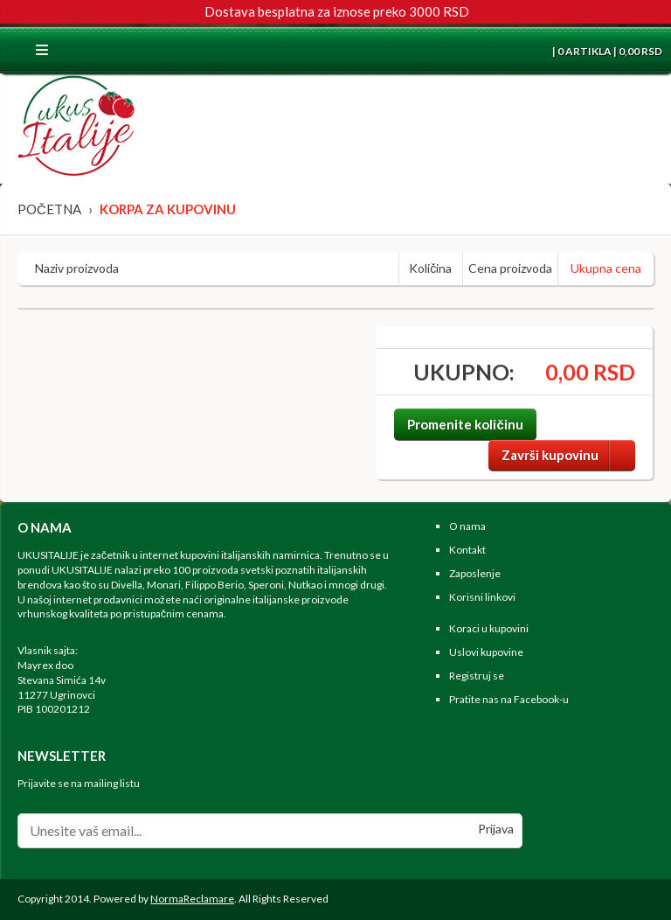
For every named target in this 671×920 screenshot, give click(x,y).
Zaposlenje (475, 573)
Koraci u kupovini (489, 628)
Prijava (496, 828)
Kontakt (467, 549)
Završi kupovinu (568, 455)
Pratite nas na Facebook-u (509, 699)
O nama (467, 526)
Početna (49, 209)
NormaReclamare (192, 898)
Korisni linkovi (482, 596)
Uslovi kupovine (486, 652)
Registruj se (476, 675)
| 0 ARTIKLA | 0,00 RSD (606, 51)
